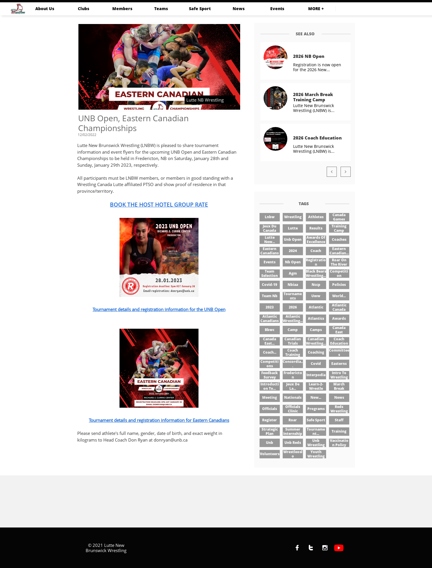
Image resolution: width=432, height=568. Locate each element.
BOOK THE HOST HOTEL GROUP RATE (159, 204)
